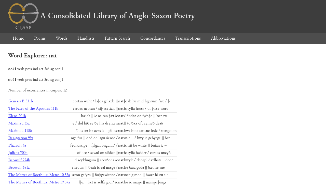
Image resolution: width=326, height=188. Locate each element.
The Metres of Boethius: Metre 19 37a (39, 182)
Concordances (152, 38)
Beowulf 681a (19, 167)
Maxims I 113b (20, 131)
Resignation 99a (20, 138)
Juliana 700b (18, 153)
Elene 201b (17, 116)
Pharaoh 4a (17, 145)
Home (18, 38)
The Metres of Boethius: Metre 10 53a (39, 175)
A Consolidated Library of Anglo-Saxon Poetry (101, 16)
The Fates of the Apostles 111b (33, 109)
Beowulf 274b (19, 160)
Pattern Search (117, 38)
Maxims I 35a (19, 123)
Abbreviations (223, 38)
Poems (40, 38)
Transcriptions (188, 38)
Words (61, 38)
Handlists (85, 38)
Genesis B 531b (20, 101)
